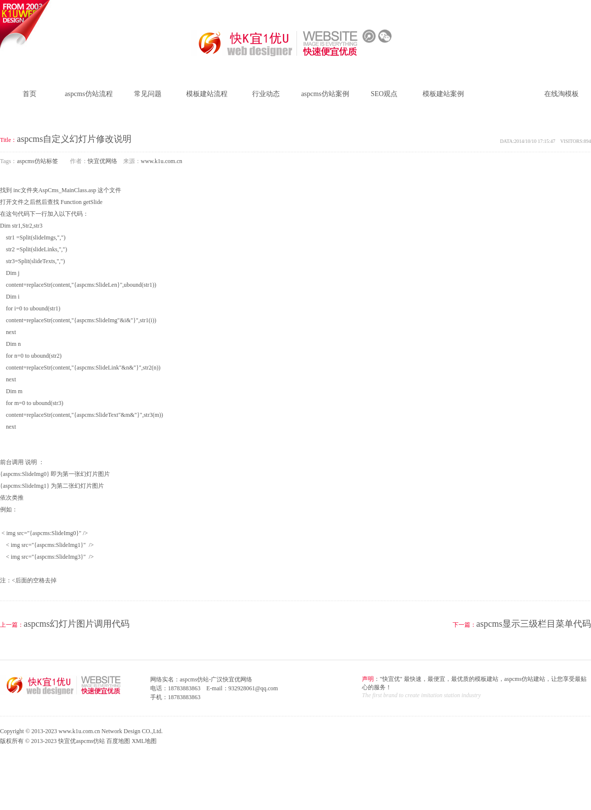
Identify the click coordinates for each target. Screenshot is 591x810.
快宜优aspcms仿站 (81, 741)
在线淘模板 (561, 94)
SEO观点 (384, 94)
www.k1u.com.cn (161, 161)
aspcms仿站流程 (88, 94)
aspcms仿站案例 (325, 94)
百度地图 (118, 741)
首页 (29, 94)
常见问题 (148, 94)
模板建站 (554, 8)
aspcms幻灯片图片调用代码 (77, 624)
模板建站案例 (443, 94)
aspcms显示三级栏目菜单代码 (533, 624)
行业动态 (266, 94)
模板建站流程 (207, 94)
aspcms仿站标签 (502, 94)
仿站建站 (524, 8)
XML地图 (144, 741)
